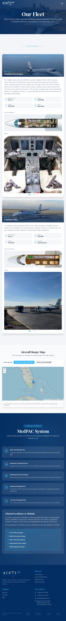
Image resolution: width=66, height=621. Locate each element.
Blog (3, 597)
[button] (33, 382)
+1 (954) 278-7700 (41, 595)
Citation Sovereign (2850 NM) (24, 362)
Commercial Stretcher (41, 577)
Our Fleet (4, 595)
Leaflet (46, 399)
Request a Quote (40, 582)
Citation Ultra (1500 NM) (44, 362)
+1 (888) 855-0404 (41, 592)
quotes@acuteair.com (42, 598)
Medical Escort (39, 579)
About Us (4, 592)
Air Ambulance (39, 574)
